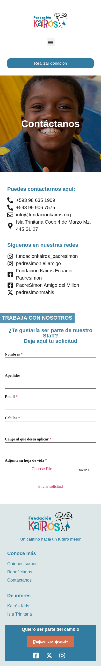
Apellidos (12, 375)
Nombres (14, 354)
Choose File (42, 469)
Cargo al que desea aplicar (28, 439)
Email (11, 397)
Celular (12, 418)
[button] (51, 42)
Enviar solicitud (50, 486)
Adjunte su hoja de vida (26, 460)
